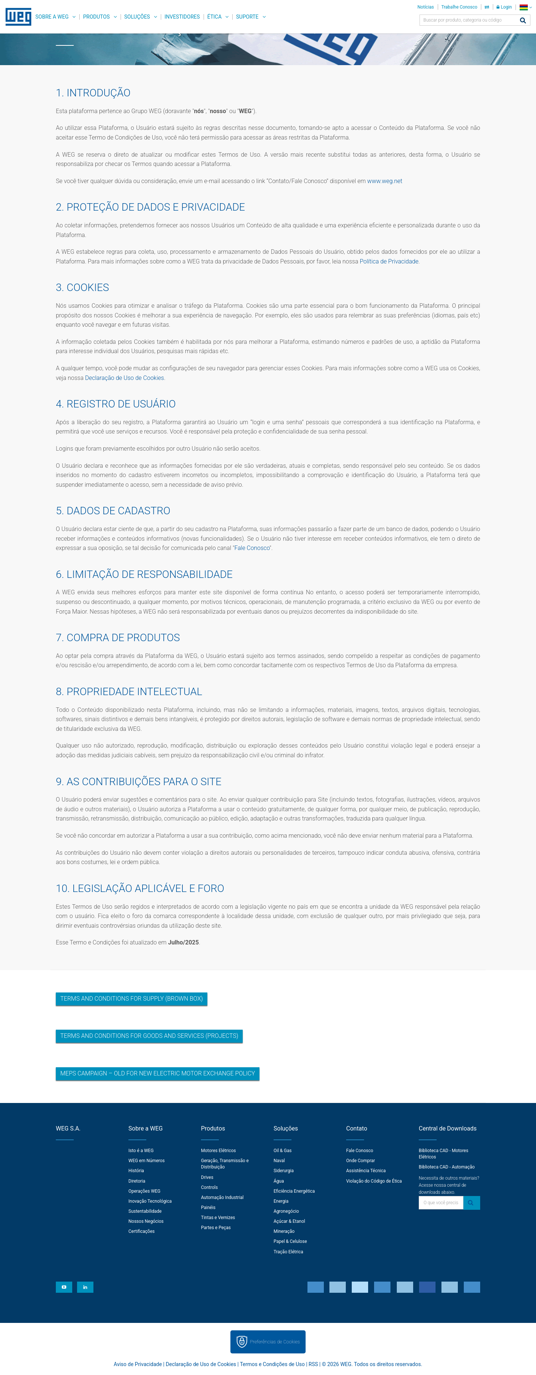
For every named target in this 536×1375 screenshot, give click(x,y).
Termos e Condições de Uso (272, 1364)
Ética (214, 17)
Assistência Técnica (366, 1170)
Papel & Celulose (290, 1241)
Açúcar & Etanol (289, 1221)
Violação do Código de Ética (374, 1181)
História (136, 1170)
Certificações (141, 1231)
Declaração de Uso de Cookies (124, 377)
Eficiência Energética (294, 1191)
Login (504, 7)
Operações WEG (144, 1191)
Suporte (247, 17)
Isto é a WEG (141, 1150)
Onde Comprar (360, 1160)
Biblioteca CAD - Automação (447, 1167)
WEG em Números (146, 1160)
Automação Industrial (222, 1197)
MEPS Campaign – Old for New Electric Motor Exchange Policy (157, 1073)
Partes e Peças (216, 1227)
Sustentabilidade (145, 1211)
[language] (526, 7)
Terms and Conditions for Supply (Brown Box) (131, 998)
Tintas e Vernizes (218, 1217)
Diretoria (136, 1181)
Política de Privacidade (389, 261)
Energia (281, 1201)
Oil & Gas (282, 1150)
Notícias (426, 7)
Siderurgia (284, 1170)
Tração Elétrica (288, 1251)
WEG (16, 16)
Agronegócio (286, 1211)
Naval (279, 1160)
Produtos (96, 17)
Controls (209, 1187)
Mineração (284, 1231)
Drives (207, 1177)
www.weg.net (384, 181)
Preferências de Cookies (275, 1341)
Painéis (208, 1207)
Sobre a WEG (51, 17)
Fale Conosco (251, 547)
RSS (313, 1364)
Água (279, 1181)
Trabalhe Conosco (459, 7)
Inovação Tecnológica (150, 1201)
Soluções (137, 17)
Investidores (182, 17)
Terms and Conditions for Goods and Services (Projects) (149, 1035)
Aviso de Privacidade (138, 1364)
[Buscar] (523, 21)
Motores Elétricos (218, 1150)
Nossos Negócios (146, 1221)
